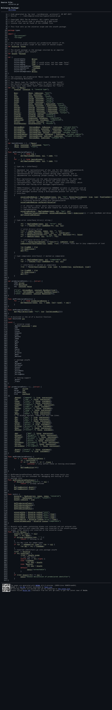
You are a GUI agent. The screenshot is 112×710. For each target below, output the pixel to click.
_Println (17, 511)
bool (24, 470)
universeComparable (22, 625)
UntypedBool (19, 152)
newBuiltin (29, 560)
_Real (16, 513)
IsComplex (43, 141)
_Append (17, 476)
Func (51, 289)
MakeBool (46, 347)
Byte (17, 173)
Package (22, 63)
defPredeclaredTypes (23, 603)
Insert (25, 689)
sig (22, 281)
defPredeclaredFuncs (23, 609)
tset (96, 235)
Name (27, 642)
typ (22, 270)
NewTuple (66, 281)
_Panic (17, 506)
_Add (16, 519)
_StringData (19, 534)
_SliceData (18, 530)
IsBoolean (39, 111)
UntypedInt (18, 154)
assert (17, 640)
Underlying (78, 255)
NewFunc (30, 283)
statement (46, 481)
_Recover (17, 515)
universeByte (19, 618)
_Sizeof (17, 526)
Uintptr (17, 134)
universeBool (19, 616)
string (21, 339)
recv (22, 276)
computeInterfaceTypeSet (31, 291)
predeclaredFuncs (35, 549)
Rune (17, 175)
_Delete (17, 489)
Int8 (16, 115)
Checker (32, 270)
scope (16, 661)
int (23, 382)
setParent (42, 242)
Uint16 (17, 128)
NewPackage (27, 597)
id (22, 551)
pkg (32, 674)
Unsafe (14, 63)
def (22, 186)
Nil (20, 373)
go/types (12, 11)
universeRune (19, 620)
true (90, 235)
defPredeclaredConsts (23, 605)
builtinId (26, 390)
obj (22, 268)
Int (15, 113)
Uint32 (17, 130)
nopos (38, 186)
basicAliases (37, 190)
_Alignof (17, 521)
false (79, 281)
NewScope (28, 594)
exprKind (26, 472)
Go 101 (22, 702)
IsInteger (38, 113)
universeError (20, 622)
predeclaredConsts (39, 360)
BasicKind (23, 341)
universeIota (19, 614)
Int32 (16, 119)
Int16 (16, 117)
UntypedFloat (19, 158)
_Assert (17, 539)
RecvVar (38, 276)
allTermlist (78, 319)
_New (16, 504)
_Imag (16, 491)
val (67, 362)
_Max (16, 500)
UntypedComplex (20, 160)
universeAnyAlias (28, 253)
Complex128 (18, 143)
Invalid (17, 106)
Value (29, 343)
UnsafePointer (20, 147)
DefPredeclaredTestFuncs (23, 575)
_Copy (16, 487)
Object (34, 70)
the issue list (64, 704)
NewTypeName (29, 186)
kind (59, 362)
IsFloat (40, 137)
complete (83, 235)
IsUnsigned (50, 124)
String (17, 145)
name (51, 186)
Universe (15, 55)
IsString (40, 145)
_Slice (17, 528)
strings (20, 644)
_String (17, 532)
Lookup (28, 577)
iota (34, 390)
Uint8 (16, 126)
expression (46, 476)
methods (42, 289)
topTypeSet (105, 235)
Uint (16, 124)
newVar (31, 276)
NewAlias (28, 255)
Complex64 (18, 141)
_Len (16, 493)
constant (22, 343)
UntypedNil (18, 164)
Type (33, 72)
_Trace (17, 541)
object (25, 373)
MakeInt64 (46, 352)
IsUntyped (57, 152)
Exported (24, 663)
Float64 (17, 139)
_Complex (17, 485)
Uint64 (17, 132)
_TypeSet (63, 319)
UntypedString (20, 162)
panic (29, 683)
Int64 (16, 122)
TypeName (36, 79)
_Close (17, 483)
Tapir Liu (48, 702)
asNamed (27, 652)
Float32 (17, 137)
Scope (23, 55)
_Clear (17, 481)
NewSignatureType (34, 281)
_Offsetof (18, 523)
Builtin (29, 676)
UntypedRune (19, 156)
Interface (74, 235)
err (22, 283)
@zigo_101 (27, 706)
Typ (13, 104)
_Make (16, 496)
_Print (17, 508)
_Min (16, 502)
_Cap (16, 478)
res (22, 278)
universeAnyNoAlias (29, 235)
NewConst (28, 362)
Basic (22, 104)
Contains (28, 644)
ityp (22, 289)
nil (43, 186)
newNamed (46, 270)
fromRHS (28, 296)
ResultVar (38, 278)
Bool (16, 111)
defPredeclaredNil (22, 607)
